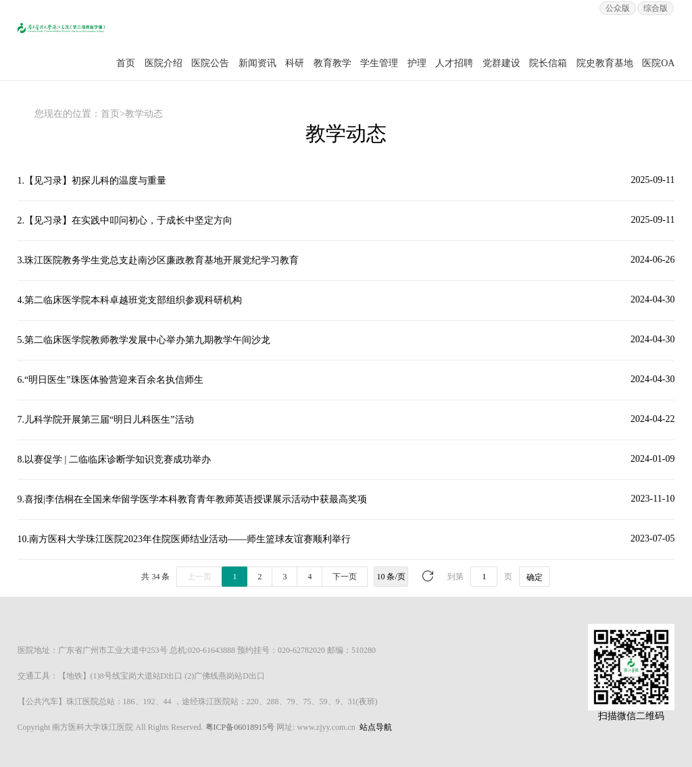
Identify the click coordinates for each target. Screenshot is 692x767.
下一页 (344, 576)
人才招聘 (454, 63)
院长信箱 (548, 63)
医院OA (658, 63)
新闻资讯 (257, 63)
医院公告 (210, 63)
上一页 (199, 576)
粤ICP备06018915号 (240, 727)
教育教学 (332, 63)
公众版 (618, 8)
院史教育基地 (604, 63)
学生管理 (379, 63)
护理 (416, 63)
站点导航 (376, 727)
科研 (294, 63)
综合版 (655, 8)
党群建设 (501, 63)
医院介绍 (163, 63)
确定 (534, 577)
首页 (125, 63)
